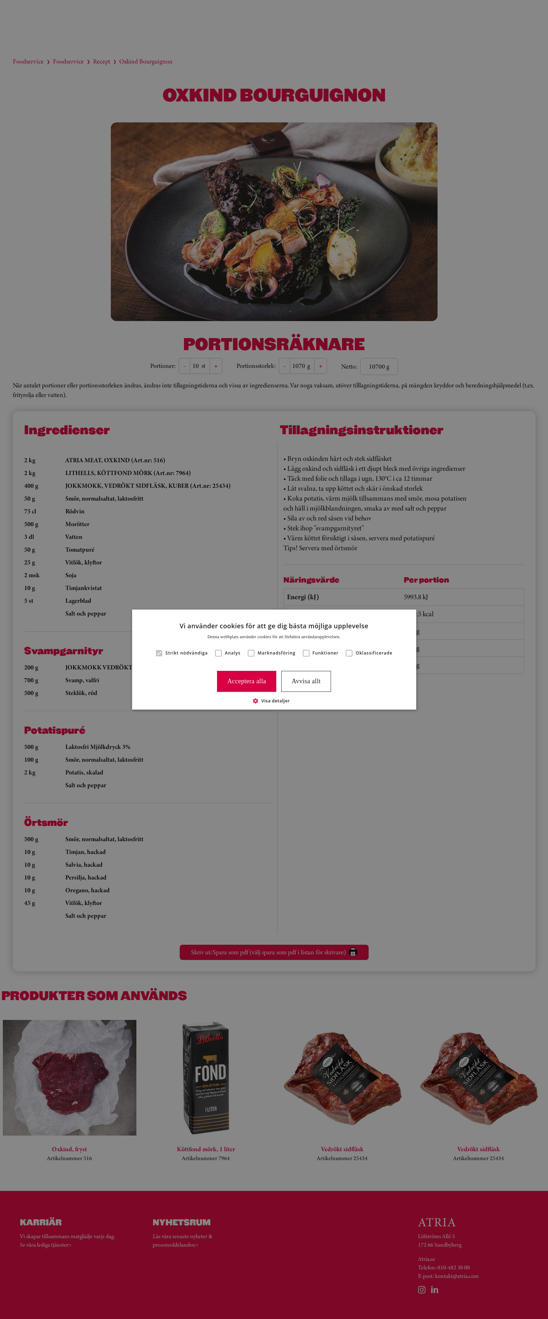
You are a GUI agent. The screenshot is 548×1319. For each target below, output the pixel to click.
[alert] (274, 659)
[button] (274, 700)
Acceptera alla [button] (246, 681)
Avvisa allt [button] (306, 681)
